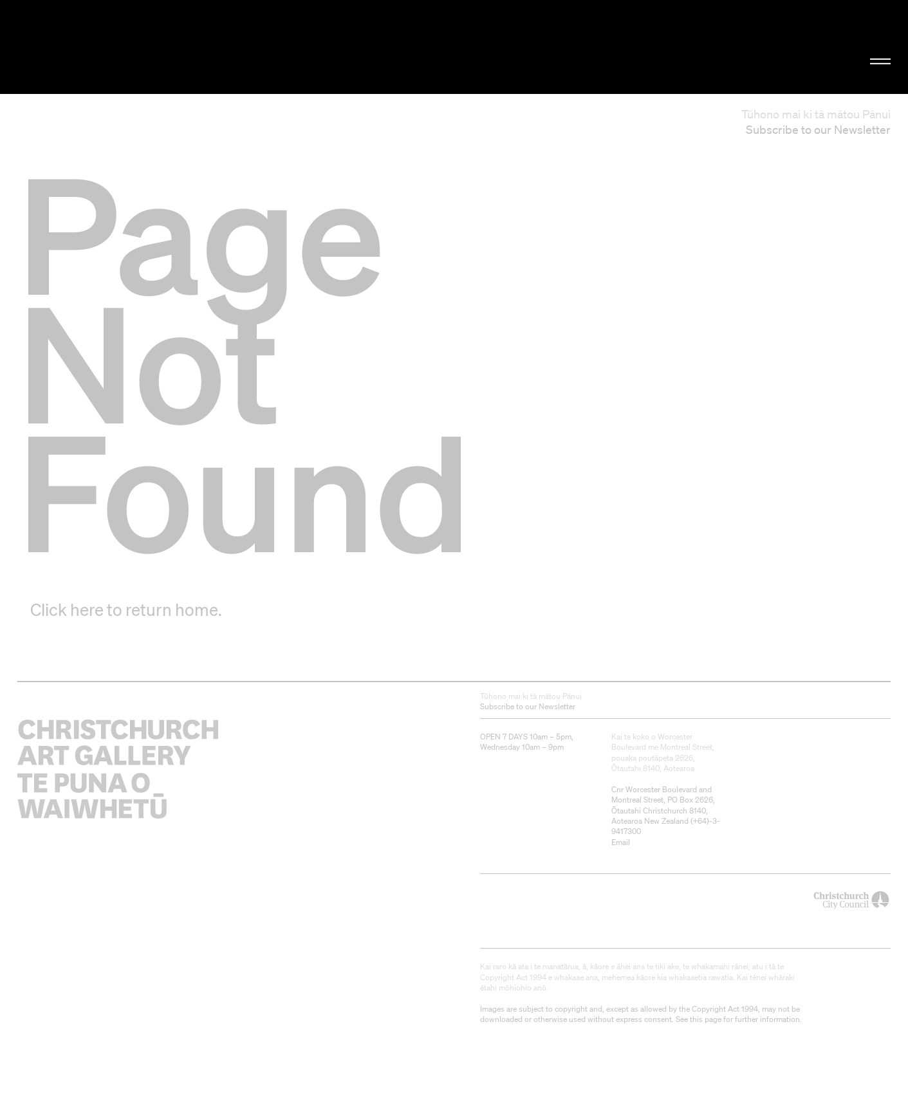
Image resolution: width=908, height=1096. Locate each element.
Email (620, 842)
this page (705, 1019)
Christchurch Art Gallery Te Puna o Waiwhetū (152, 47)
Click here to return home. (126, 609)
